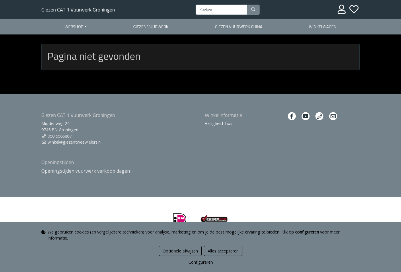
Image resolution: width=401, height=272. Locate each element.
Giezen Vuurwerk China (238, 27)
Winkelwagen (322, 27)
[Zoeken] (221, 10)
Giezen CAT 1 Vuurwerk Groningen (78, 9)
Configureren (200, 262)
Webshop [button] (74, 27)
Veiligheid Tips (218, 123)
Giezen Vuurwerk (150, 27)
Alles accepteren (223, 251)
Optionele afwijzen (180, 251)
